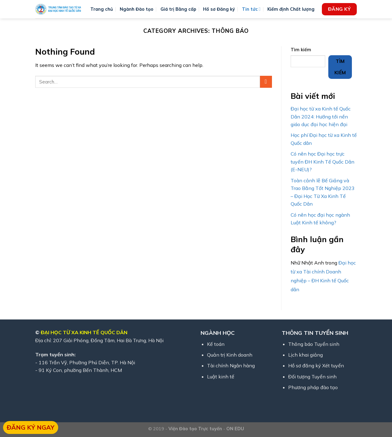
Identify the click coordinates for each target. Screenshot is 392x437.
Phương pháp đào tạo (313, 387)
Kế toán (215, 344)
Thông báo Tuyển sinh (313, 344)
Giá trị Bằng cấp (178, 9)
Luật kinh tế (220, 376)
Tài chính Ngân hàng (231, 365)
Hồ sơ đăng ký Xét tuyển (316, 365)
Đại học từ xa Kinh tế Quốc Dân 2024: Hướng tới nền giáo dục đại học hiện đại (321, 116)
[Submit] (266, 82)
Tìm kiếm (301, 49)
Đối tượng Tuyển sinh (312, 376)
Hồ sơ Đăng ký (219, 9)
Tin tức (251, 9)
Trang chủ (101, 9)
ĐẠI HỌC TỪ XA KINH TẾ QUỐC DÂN (84, 332)
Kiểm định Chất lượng (291, 9)
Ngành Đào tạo (136, 9)
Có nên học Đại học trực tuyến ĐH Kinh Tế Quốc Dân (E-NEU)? (322, 161)
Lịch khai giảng (305, 355)
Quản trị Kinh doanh (229, 355)
